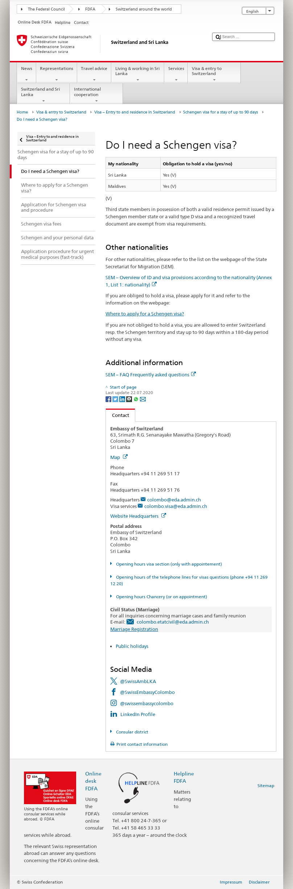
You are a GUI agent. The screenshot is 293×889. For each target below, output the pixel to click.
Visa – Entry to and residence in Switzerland (134, 112)
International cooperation (96, 95)
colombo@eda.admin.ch (174, 500)
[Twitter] (115, 398)
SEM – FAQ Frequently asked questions (151, 374)
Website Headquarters (138, 516)
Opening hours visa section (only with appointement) (168, 564)
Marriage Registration (134, 629)
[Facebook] (109, 398)
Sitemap (265, 785)
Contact (117, 415)
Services (176, 74)
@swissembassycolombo (146, 703)
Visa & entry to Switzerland (214, 74)
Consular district (131, 732)
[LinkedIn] (122, 398)
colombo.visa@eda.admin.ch (175, 506)
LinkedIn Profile (137, 714)
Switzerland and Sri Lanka (43, 95)
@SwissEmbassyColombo (147, 692)
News (26, 74)
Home (22, 112)
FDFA (90, 9)
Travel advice (94, 74)
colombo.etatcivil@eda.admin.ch (173, 622)
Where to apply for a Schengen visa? (145, 314)
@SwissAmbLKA (138, 681)
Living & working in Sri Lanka (138, 74)
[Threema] (129, 398)
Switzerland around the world (144, 9)
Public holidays (132, 646)
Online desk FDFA (93, 780)
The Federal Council (46, 9)
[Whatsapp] (136, 398)
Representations (57, 74)
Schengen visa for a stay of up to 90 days (220, 112)
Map (119, 457)
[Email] (143, 398)
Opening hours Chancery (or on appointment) (161, 596)
